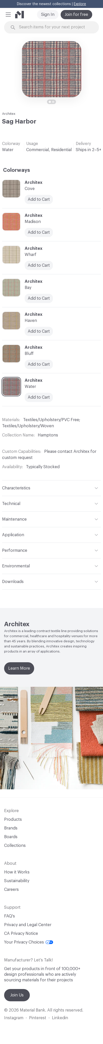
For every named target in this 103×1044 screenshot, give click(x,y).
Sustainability (16, 881)
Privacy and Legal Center (27, 925)
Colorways (16, 170)
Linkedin (60, 1018)
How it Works (17, 872)
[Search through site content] (54, 27)
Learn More (19, 668)
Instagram (13, 1018)
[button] (8, 14)
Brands (10, 828)
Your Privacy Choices (28, 942)
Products (13, 819)
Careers (11, 890)
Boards (10, 837)
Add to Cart (39, 397)
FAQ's (9, 916)
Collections (15, 846)
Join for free (76, 15)
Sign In (47, 15)
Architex (8, 113)
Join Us (17, 995)
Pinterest (37, 1018)
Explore (80, 4)
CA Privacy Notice (21, 933)
